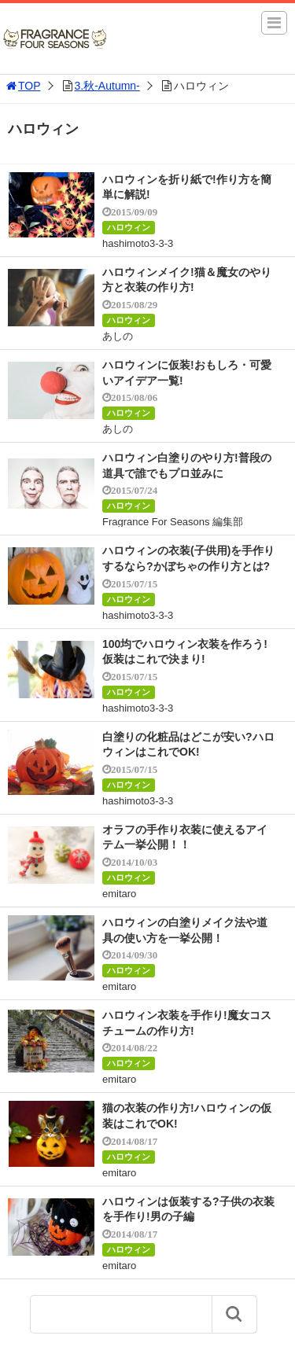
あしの (117, 336)
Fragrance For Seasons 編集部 (172, 522)
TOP (22, 85)
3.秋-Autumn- (107, 85)
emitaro (119, 894)
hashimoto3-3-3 (137, 243)
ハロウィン (128, 227)
